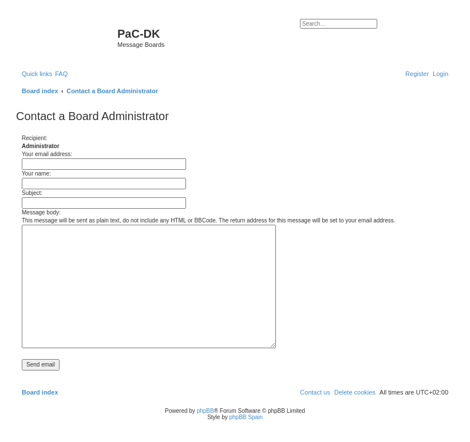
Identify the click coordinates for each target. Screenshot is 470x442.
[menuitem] (61, 74)
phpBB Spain (245, 417)
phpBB (205, 411)
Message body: (41, 212)
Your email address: (47, 154)
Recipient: (34, 138)
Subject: (32, 193)
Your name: (36, 173)
